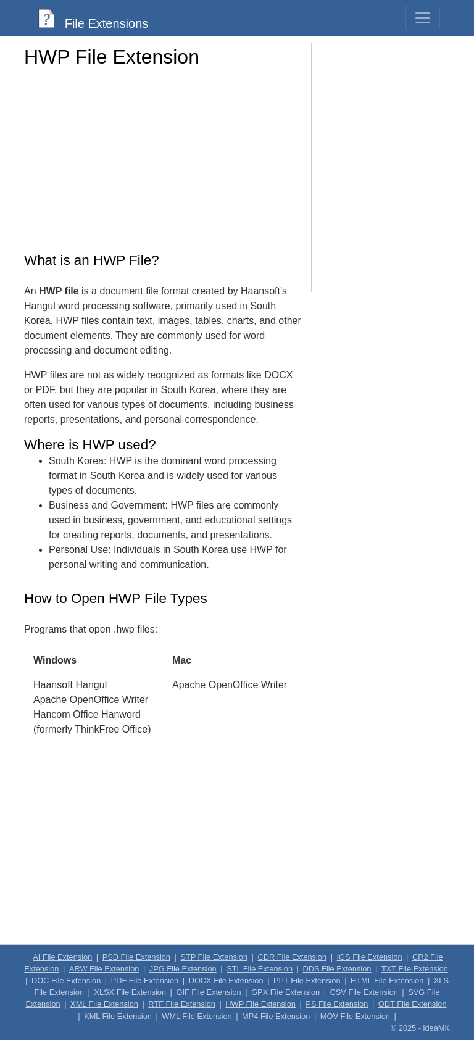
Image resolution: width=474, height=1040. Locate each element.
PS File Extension (337, 1004)
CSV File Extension (364, 992)
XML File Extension (104, 1004)
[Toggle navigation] (422, 18)
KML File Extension (118, 1016)
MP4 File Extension (276, 1016)
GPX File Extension (285, 992)
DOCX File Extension (226, 980)
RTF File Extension (181, 1004)
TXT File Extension (414, 968)
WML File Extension (196, 1016)
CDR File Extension (291, 957)
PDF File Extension (145, 980)
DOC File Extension (66, 980)
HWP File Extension (260, 1004)
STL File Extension (260, 968)
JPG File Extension (183, 968)
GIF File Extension (208, 992)
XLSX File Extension (130, 992)
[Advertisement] (163, 163)
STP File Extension (213, 957)
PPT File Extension (307, 980)
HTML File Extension (387, 980)
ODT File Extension (412, 1004)
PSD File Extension (136, 957)
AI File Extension (62, 957)
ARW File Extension (104, 968)
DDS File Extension (337, 968)
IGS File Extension (369, 957)
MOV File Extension (355, 1016)
